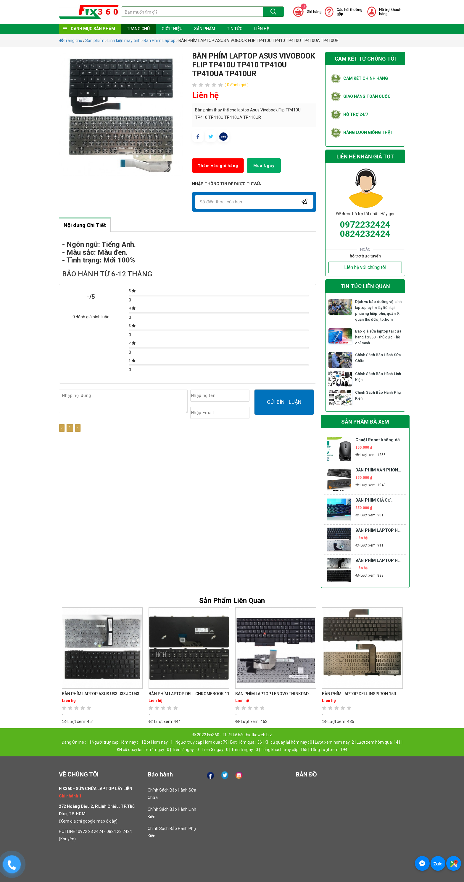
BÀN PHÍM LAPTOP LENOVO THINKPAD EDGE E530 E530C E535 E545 (272, 694)
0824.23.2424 (119, 831)
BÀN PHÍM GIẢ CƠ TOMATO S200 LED (374, 500)
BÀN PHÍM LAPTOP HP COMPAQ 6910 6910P (378, 531)
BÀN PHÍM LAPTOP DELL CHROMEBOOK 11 (189, 693)
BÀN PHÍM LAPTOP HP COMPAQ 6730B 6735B (378, 561)
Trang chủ (70, 40)
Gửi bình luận (284, 402)
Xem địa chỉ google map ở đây (88, 821)
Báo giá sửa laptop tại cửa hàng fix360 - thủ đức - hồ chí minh (378, 337)
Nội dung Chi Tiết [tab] (85, 225)
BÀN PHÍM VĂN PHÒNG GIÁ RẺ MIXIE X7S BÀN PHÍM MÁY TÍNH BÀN (378, 470)
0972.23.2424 (90, 831)
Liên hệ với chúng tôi (365, 267)
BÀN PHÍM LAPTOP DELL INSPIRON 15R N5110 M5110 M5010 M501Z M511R (359, 694)
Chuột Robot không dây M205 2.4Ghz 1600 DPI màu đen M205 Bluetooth (378, 440)
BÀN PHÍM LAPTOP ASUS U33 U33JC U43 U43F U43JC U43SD (100, 694)
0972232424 (365, 225)
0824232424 (365, 234)
